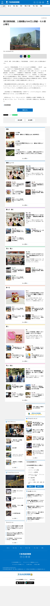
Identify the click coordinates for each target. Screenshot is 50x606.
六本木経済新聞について (17, 582)
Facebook (34, 2)
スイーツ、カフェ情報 (33, 461)
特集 (41, 5)
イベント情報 (31, 471)
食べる (9, 5)
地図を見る (25, 110)
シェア (10, 114)
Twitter (37, 2)
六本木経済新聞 (12, 2)
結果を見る (39, 478)
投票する (31, 478)
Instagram (40, 2)
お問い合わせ (29, 584)
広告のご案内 (37, 584)
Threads (43, 2)
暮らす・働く (28, 5)
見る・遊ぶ (15, 5)
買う (21, 5)
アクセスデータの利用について (18, 584)
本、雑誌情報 (31, 469)
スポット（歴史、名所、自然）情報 (36, 474)
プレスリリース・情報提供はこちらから (31, 582)
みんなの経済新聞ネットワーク (25, 594)
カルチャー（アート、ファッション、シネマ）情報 (36, 467)
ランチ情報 (31, 459)
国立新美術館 (7, 105)
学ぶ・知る (35, 5)
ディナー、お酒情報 (33, 463)
